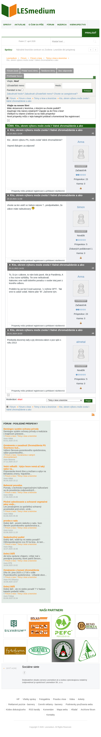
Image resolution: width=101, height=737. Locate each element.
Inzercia (62, 24)
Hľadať (74, 709)
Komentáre (48, 709)
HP (18, 699)
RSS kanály (34, 709)
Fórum (50, 24)
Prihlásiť (90, 33)
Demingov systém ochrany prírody (21, 429)
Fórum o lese (36, 58)
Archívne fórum (88, 709)
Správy (7, 24)
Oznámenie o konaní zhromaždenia (21, 570)
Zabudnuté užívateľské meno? (39, 94)
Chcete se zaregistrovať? (66, 94)
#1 (93, 133)
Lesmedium (28, 10)
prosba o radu (11, 520)
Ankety (81, 699)
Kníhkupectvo (78, 24)
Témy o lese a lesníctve (56, 58)
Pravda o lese (59, 699)
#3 (93, 268)
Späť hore (11, 668)
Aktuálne (19, 24)
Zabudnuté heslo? (15, 94)
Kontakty (50, 715)
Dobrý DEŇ (9, 553)
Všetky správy (29, 699)
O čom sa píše (36, 24)
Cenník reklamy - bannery (50, 704)
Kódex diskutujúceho (16, 709)
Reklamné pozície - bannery (21, 704)
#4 (93, 333)
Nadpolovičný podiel (14, 537)
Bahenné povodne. (13, 485)
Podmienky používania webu (79, 704)
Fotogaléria (44, 699)
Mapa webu (62, 709)
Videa (72, 699)
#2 (93, 198)
